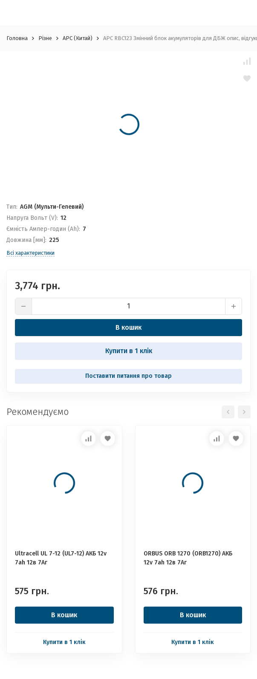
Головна (17, 38)
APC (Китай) (77, 38)
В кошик (128, 327)
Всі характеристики (30, 253)
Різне (45, 38)
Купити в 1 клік (128, 351)
